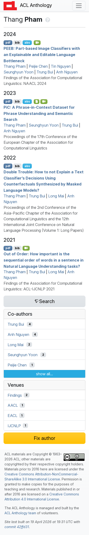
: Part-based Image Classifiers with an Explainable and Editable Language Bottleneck (42, 54)
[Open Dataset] (37, 101)
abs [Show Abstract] (27, 42)
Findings (15, 395)
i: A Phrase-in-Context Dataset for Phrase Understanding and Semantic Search (39, 113)
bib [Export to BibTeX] (17, 42)
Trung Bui (45, 72)
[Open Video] (37, 42)
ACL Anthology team (20, 513)
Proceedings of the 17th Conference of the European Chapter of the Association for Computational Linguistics (40, 142)
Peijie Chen (38, 66)
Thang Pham (15, 66)
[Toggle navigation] (78, 5)
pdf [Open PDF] (7, 42)
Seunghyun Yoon (18, 72)
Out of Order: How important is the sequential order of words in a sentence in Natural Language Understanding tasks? (44, 260)
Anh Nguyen (67, 72)
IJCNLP (14, 425)
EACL (12, 415)
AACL (13, 405)
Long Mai (56, 196)
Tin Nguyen (61, 66)
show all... (44, 373)
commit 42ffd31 (17, 527)
